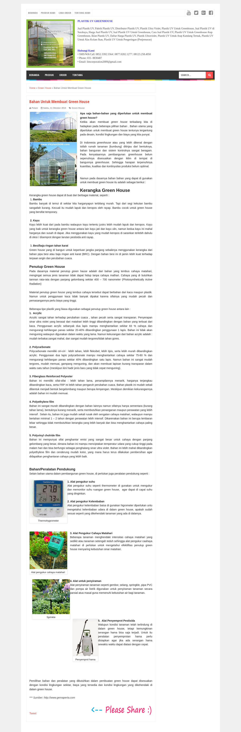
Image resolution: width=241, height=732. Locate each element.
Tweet (32, 713)
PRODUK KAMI (48, 12)
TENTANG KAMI (82, 12)
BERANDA (33, 12)
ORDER (63, 75)
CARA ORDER (65, 12)
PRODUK (49, 75)
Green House (78, 108)
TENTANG (77, 75)
